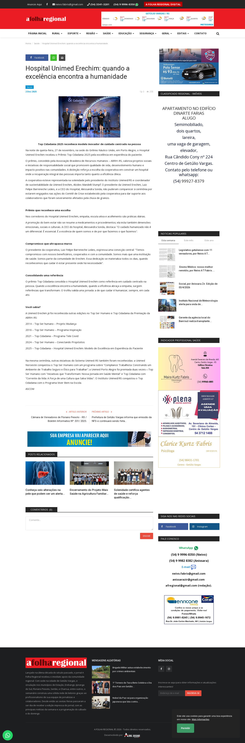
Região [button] (91, 33)
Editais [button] (183, 33)
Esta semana (168, 240)
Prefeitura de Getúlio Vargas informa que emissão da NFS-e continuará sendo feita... (122, 419)
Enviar (146, 535)
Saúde (37, 43)
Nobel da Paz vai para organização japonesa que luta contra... (130, 700)
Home (28, 43)
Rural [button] (57, 33)
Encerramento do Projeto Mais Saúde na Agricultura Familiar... (89, 491)
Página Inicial (37, 33)
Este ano (209, 240)
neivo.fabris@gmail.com (67, 4)
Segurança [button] (148, 33)
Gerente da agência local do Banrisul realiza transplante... (195, 319)
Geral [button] (167, 33)
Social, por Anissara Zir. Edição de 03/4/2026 (198, 285)
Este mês (188, 240)
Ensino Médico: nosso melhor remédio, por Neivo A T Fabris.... (197, 269)
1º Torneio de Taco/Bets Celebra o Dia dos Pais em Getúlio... (132, 684)
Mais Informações (200, 719)
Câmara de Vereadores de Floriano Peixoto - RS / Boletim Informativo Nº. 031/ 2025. (59, 419)
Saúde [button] (108, 33)
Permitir (185, 728)
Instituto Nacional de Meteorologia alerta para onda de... (198, 302)
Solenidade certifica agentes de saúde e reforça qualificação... (132, 493)
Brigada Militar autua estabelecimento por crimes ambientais (131, 669)
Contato (200, 33)
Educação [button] (126, 33)
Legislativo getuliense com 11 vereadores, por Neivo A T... (195, 252)
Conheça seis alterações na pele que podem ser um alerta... (45, 491)
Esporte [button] (74, 33)
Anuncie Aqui (34, 4)
